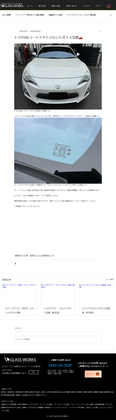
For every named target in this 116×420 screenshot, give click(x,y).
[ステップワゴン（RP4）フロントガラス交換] (19, 293)
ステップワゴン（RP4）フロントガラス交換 (19, 310)
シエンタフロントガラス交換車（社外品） (96, 310)
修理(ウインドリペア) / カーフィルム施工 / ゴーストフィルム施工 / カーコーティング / (54, 404)
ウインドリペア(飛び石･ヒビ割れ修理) (29, 15)
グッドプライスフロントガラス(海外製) (81, 15)
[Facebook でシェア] (15, 264)
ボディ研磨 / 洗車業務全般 (95, 404)
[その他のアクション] (100, 31)
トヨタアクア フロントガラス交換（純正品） (57, 310)
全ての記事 (6, 15)
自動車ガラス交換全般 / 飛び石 (12, 404)
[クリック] (93, 374)
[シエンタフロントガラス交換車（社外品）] (96, 293)
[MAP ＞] (33, 372)
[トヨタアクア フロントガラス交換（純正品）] (58, 293)
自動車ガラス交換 (55, 15)
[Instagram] (108, 6)
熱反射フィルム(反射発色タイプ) (42, 255)
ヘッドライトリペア (60, 407)
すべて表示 (109, 279)
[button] (42, 6)
